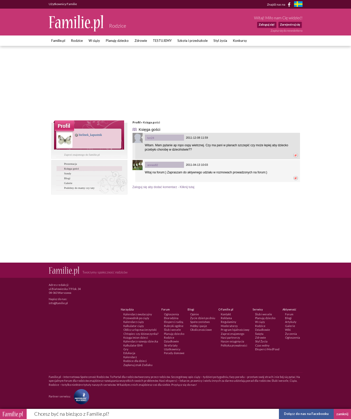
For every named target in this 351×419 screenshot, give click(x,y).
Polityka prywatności (234, 345)
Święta (259, 333)
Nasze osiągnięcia (232, 341)
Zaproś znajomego (232, 333)
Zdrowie (141, 41)
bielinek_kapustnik (88, 135)
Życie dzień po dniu (202, 318)
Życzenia (291, 333)
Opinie (194, 314)
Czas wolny (262, 345)
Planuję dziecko (117, 41)
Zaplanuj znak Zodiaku (138, 365)
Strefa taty (171, 345)
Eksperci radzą (173, 321)
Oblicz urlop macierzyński (140, 329)
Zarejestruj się (290, 24)
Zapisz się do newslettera (287, 30)
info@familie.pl (58, 303)
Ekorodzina (171, 318)
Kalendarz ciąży (133, 321)
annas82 (152, 165)
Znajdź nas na (279, 4)
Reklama (226, 318)
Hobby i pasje (198, 325)
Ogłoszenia (171, 314)
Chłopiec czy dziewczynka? (140, 333)
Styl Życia (261, 341)
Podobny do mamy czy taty (79, 187)
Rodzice (77, 41)
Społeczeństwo (200, 321)
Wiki (288, 329)
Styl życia (220, 41)
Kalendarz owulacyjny (137, 314)
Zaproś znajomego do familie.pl (82, 154)
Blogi (67, 178)
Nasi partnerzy (230, 337)
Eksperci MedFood (267, 349)
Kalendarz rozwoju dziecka (140, 341)
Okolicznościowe (201, 329)
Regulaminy (228, 321)
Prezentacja (70, 163)
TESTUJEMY (162, 41)
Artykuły (290, 321)
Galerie (68, 183)
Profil (136, 122)
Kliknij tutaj (187, 187)
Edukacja (129, 353)
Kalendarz (130, 357)
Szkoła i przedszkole (192, 41)
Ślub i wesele (172, 329)
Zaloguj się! (267, 24)
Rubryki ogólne (173, 325)
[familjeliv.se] (298, 4)
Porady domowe (174, 353)
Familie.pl (58, 41)
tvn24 (150, 137)
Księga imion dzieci (135, 337)
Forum (289, 314)
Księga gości (71, 168)
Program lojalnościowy (235, 329)
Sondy (67, 173)
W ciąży (94, 41)
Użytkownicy (172, 349)
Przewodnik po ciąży (136, 318)
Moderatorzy (229, 325)
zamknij (342, 414)
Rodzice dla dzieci (135, 360)
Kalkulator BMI (133, 345)
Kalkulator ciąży (133, 325)
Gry (125, 349)
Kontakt (226, 314)
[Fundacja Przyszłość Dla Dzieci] (80, 396)
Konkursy (240, 41)
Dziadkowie (171, 341)
